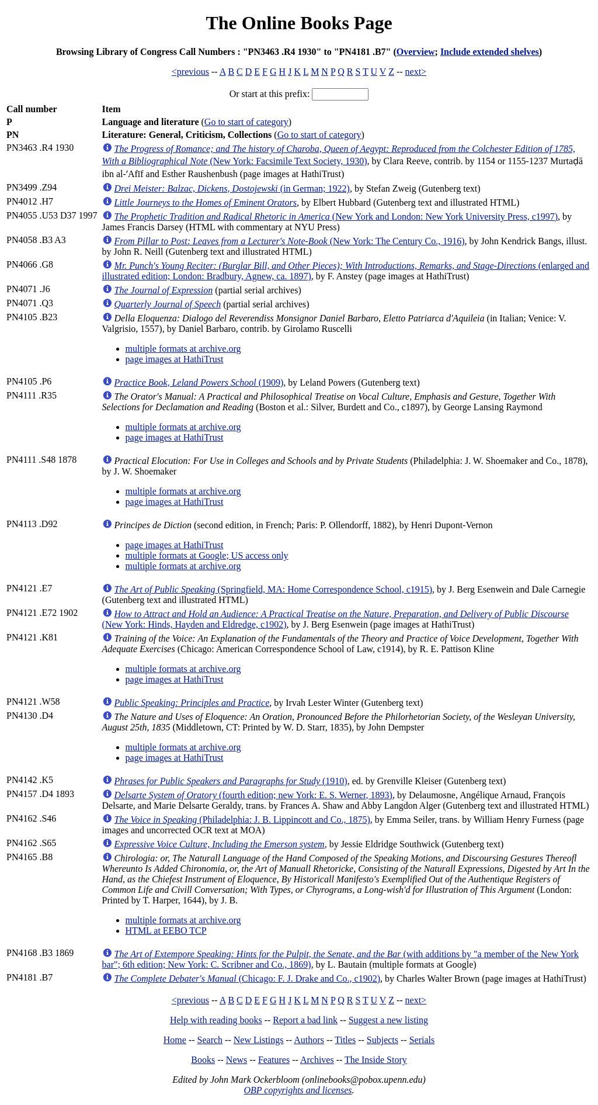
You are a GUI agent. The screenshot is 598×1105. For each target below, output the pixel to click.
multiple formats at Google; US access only (207, 555)
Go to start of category (246, 122)
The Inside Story (376, 1060)
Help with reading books (216, 1020)
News (236, 1060)
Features (274, 1060)
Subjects (382, 1040)
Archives (317, 1060)
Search (210, 1040)
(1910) (230, 781)
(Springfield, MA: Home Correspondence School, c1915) (273, 589)
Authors (309, 1040)
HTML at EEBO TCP (166, 931)
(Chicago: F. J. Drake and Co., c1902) (247, 978)
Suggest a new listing (388, 1020)
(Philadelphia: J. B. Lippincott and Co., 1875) (242, 820)
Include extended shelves (489, 52)
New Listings (259, 1040)
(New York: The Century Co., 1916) (289, 241)
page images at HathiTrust (175, 359)
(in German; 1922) (232, 188)
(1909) (199, 382)
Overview (416, 52)
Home (175, 1040)
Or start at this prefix (268, 94)
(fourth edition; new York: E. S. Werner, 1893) (253, 795)
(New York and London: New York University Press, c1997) (336, 216)
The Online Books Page (299, 22)
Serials (422, 1040)
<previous (190, 72)
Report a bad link (305, 1020)
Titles (345, 1040)
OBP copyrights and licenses (298, 1090)
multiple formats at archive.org (183, 349)
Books (203, 1060)
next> (416, 72)
